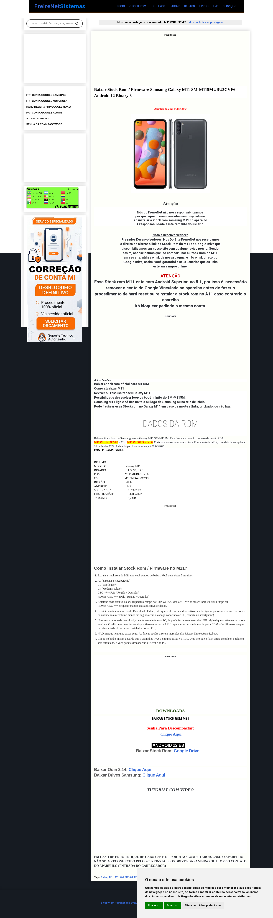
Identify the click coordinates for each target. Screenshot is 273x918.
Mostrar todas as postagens (205, 22)
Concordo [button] (154, 905)
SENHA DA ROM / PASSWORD (44, 124)
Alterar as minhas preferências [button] (203, 905)
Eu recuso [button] (172, 905)
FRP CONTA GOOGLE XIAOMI (44, 112)
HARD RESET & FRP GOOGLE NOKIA (48, 106)
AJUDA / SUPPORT (37, 118)
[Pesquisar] (77, 23)
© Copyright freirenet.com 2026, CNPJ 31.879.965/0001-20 (133, 902)
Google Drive (186, 750)
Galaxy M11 (107, 877)
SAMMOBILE (115, 450)
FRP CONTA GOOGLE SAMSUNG (46, 95)
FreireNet (59, 6)
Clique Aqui (170, 734)
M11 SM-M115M (124, 877)
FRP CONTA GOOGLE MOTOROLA (46, 100)
